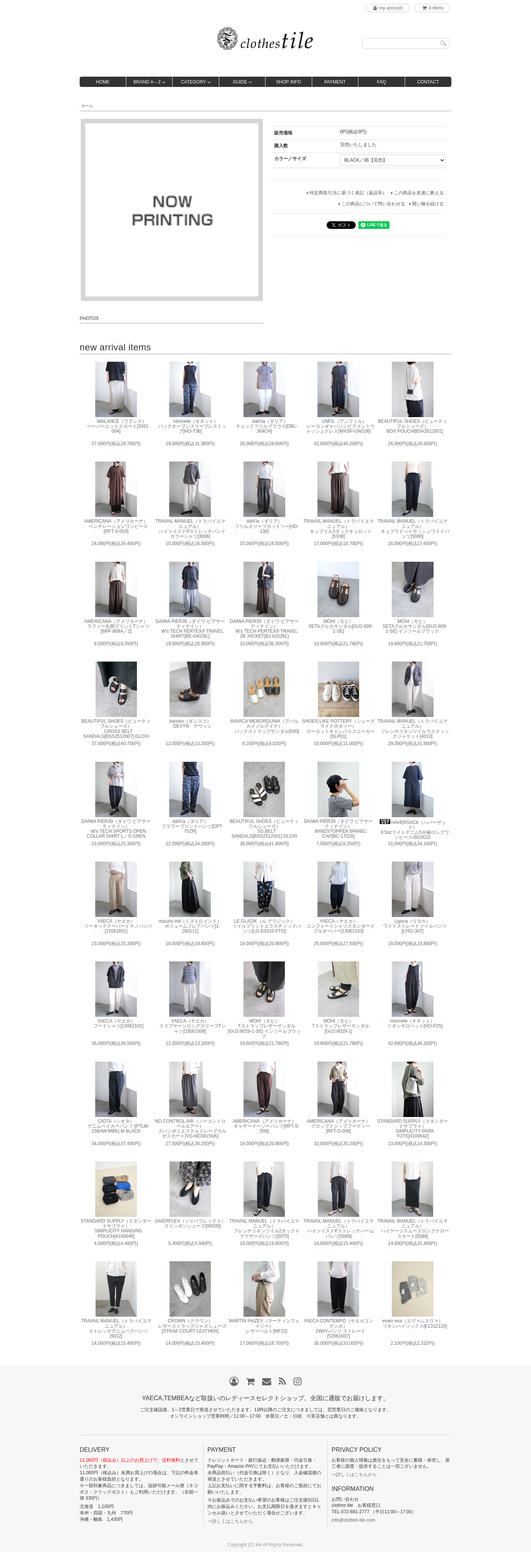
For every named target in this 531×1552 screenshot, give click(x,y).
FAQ (381, 82)
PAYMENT (335, 82)
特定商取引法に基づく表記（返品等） (348, 192)
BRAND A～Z (147, 82)
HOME (103, 82)
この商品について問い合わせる (373, 203)
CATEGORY (193, 82)
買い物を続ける (428, 203)
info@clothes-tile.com (353, 1520)
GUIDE (240, 82)
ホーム (87, 106)
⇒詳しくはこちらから (230, 1521)
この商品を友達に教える (419, 192)
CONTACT (428, 82)
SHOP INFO (288, 82)
